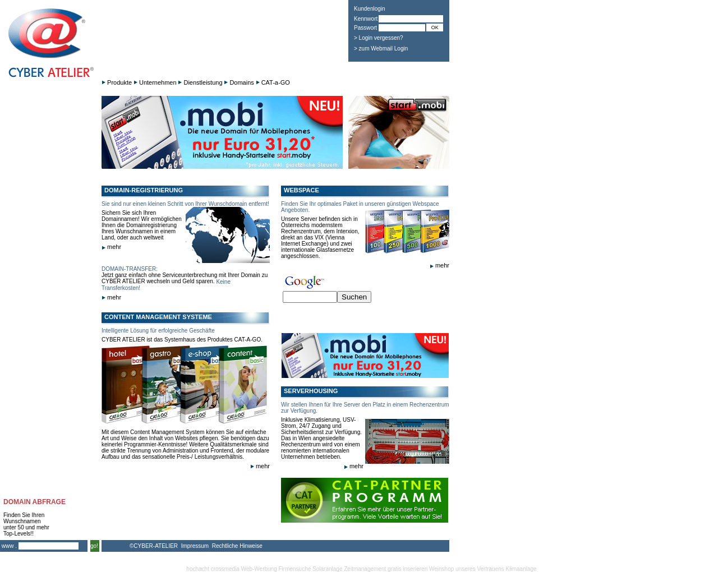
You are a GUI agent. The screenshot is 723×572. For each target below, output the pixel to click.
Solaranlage (327, 569)
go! (94, 546)
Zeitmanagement (365, 569)
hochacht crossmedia (213, 569)
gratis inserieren (407, 569)
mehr (111, 246)
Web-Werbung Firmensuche (276, 569)
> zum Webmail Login (381, 48)
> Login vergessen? (378, 38)
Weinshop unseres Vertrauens (466, 569)
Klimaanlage (521, 569)
